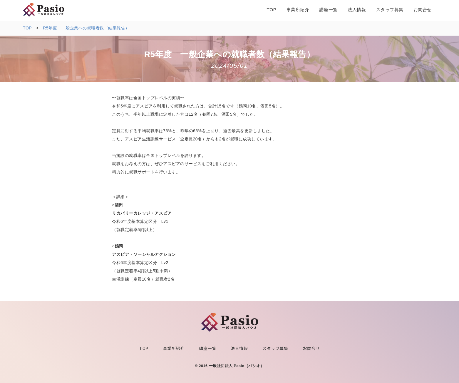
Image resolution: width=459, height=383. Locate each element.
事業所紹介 (174, 348)
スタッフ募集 (275, 348)
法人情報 (239, 348)
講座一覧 (207, 348)
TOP (143, 348)
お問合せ (311, 348)
